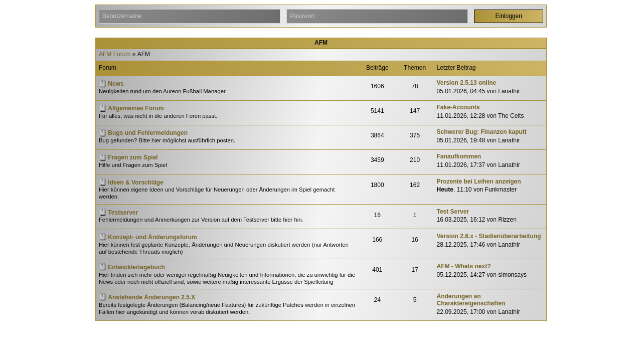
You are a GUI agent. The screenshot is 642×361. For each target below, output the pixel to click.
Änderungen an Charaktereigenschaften (471, 300)
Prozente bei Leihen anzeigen (479, 181)
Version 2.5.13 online (467, 82)
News (115, 83)
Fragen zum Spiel (132, 157)
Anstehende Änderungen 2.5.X (151, 297)
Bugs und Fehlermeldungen (148, 132)
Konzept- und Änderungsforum (152, 237)
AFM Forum (114, 54)
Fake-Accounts (458, 107)
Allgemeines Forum (136, 108)
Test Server (453, 211)
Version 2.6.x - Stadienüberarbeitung (489, 236)
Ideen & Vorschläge (135, 182)
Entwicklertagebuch (136, 267)
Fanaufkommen (459, 156)
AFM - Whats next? (464, 266)
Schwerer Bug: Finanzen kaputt (482, 131)
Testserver (123, 212)
